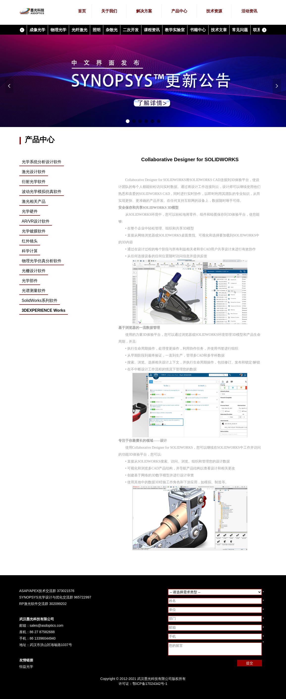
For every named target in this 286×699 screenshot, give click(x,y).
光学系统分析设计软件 (41, 162)
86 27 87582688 (42, 632)
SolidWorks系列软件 (40, 300)
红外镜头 (30, 241)
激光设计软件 (34, 172)
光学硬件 (30, 211)
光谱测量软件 (34, 290)
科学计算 (30, 251)
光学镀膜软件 (34, 231)
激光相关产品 (34, 201)
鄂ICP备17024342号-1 (149, 684)
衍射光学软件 (34, 182)
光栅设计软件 (34, 271)
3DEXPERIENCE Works (44, 310)
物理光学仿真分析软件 (41, 261)
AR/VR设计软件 (36, 221)
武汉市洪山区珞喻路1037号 (51, 645)
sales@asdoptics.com (46, 625)
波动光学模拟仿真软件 (41, 191)
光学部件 (30, 281)
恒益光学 (26, 667)
